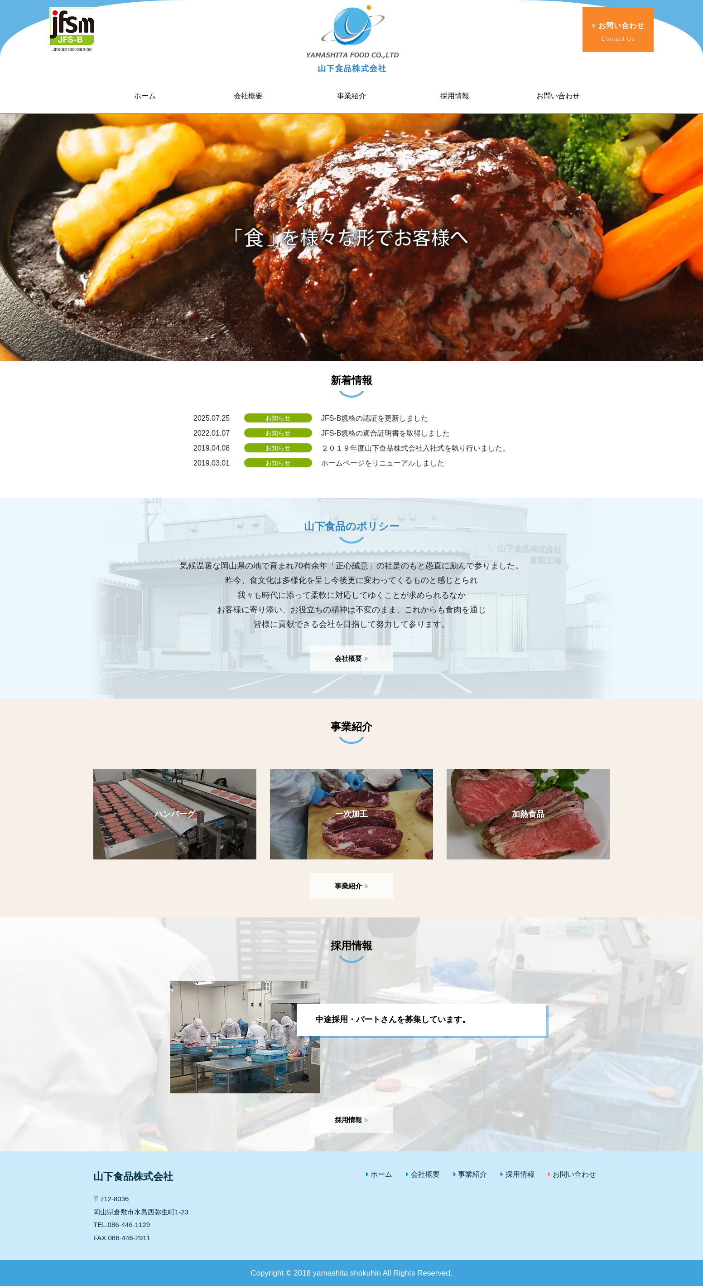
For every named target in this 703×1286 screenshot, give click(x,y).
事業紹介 (351, 886)
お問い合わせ (618, 32)
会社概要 (351, 658)
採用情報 (351, 1120)
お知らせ (278, 418)
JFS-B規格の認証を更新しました (374, 418)
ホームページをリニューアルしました (382, 463)
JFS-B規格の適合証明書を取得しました (385, 433)
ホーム (379, 1174)
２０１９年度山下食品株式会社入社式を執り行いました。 (415, 448)
